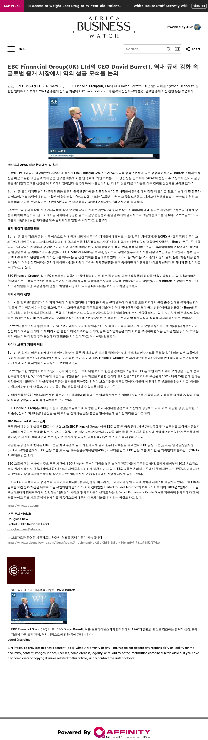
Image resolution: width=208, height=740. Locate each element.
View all (199, 6)
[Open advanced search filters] (177, 49)
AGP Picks (12, 6)
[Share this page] (193, 49)
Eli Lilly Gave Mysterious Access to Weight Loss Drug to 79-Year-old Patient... (68, 6)
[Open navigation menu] (16, 49)
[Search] (143, 49)
